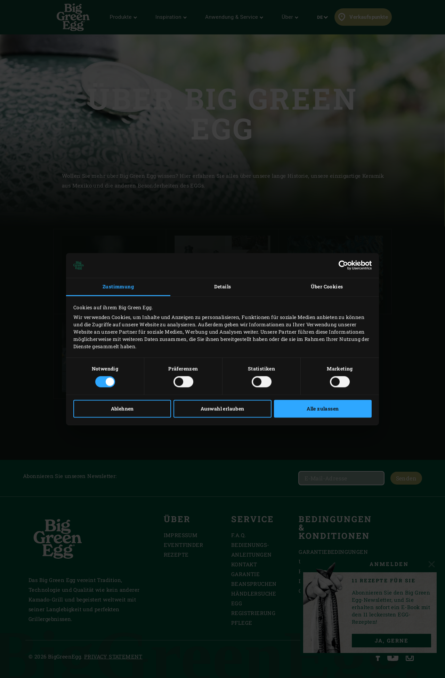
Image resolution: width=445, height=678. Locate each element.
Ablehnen (122, 408)
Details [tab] (222, 287)
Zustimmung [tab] (118, 287)
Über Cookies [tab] (327, 287)
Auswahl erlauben (222, 408)
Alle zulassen (323, 408)
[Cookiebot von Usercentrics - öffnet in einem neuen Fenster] (341, 265)
